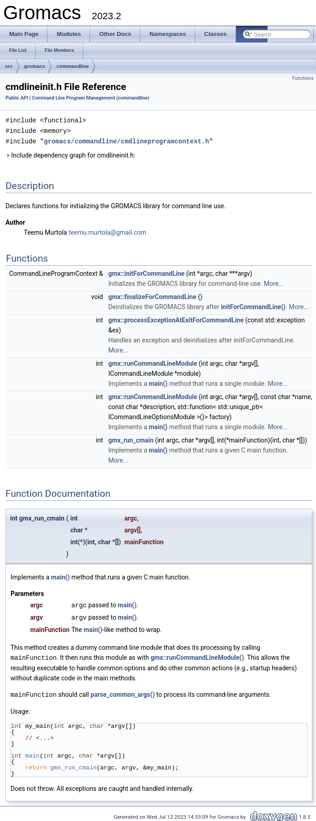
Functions (303, 78)
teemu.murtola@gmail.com (107, 231)
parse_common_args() (123, 691)
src (9, 66)
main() (158, 382)
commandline (72, 66)
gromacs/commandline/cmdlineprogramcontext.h (126, 140)
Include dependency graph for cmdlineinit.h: (70, 154)
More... (274, 282)
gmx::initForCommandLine (146, 272)
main (32, 752)
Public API (16, 98)
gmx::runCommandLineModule (152, 362)
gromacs (34, 66)
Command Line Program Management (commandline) (91, 98)
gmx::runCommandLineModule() (197, 655)
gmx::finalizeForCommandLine (152, 295)
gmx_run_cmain (131, 438)
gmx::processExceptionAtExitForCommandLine (176, 318)
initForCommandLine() (253, 305)
